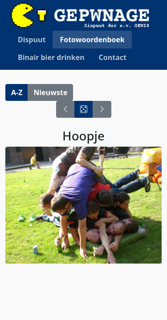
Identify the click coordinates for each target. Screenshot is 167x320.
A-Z (16, 92)
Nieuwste (50, 92)
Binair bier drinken (51, 57)
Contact (112, 57)
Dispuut (31, 39)
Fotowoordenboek (92, 39)
